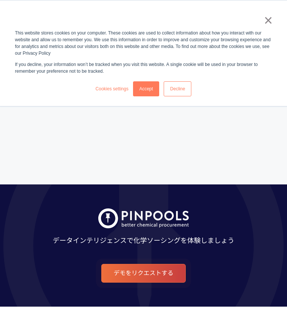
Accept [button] (146, 88)
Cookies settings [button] (112, 88)
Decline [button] (177, 88)
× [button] (268, 20)
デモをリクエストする (143, 273)
